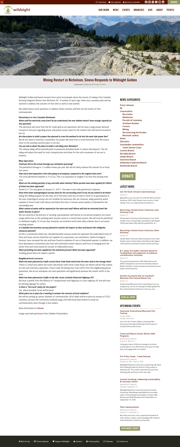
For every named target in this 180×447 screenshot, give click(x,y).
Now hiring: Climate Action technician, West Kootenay (139, 231)
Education (124, 141)
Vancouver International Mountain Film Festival (137, 312)
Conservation (126, 111)
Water (123, 138)
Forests (126, 126)
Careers (78, 441)
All (121, 108)
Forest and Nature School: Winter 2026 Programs (137, 334)
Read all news (128, 297)
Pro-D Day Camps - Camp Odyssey (135, 356)
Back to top (24, 441)
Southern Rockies (130, 123)
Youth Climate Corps (131, 147)
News (116, 10)
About (159, 10)
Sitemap (108, 441)
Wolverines (127, 117)
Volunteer (101, 2)
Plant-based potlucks (129, 406)
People (170, 10)
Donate (128, 176)
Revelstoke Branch (128, 165)
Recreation (127, 114)
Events (126, 10)
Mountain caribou (130, 135)
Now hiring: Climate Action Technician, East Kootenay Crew (139, 211)
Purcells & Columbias (132, 120)
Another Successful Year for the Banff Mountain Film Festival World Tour (137, 276)
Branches (139, 10)
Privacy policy (92, 441)
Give (150, 10)
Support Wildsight (61, 441)
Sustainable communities (132, 144)
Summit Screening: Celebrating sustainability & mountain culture (140, 380)
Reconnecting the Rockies (134, 132)
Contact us (122, 441)
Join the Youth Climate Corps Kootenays (137, 191)
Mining (125, 129)
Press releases (127, 105)
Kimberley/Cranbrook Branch (133, 162)
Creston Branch (127, 150)
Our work (103, 10)
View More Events (130, 428)
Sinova (40, 308)
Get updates (114, 2)
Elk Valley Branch (128, 153)
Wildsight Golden (98, 84)
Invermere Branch (128, 159)
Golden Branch (126, 156)
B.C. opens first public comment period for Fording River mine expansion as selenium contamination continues (138, 253)
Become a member (131, 2)
